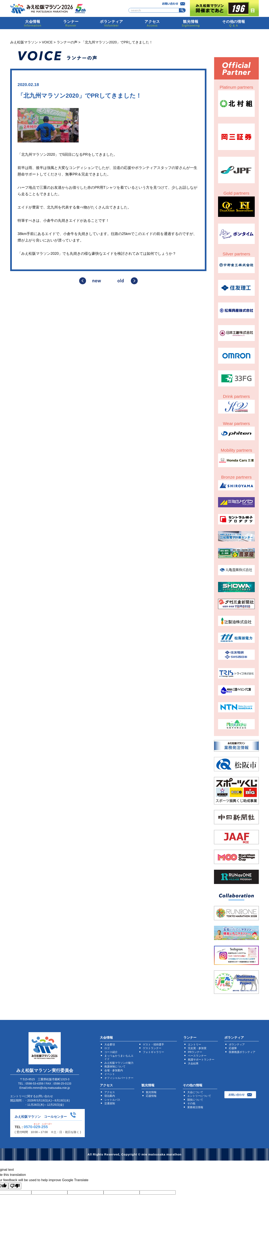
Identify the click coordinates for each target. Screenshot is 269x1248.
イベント (109, 1074)
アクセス (109, 1092)
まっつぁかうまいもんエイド (118, 1057)
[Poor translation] (14, 1186)
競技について (195, 1099)
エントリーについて (199, 1095)
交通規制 (109, 1103)
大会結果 (193, 1063)
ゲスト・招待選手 (153, 1044)
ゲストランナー (152, 1048)
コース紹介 (111, 1052)
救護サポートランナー (201, 1059)
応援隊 (233, 1048)
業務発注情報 (195, 1107)
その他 (191, 1103)
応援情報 (151, 1095)
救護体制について (115, 1066)
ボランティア (237, 1044)
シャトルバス (112, 1099)
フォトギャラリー (153, 1052)
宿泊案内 (109, 1095)
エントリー (194, 1044)
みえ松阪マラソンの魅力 (118, 1062)
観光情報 (151, 1092)
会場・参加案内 (113, 1070)
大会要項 (109, 1044)
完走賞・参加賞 (197, 1048)
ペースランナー (197, 1055)
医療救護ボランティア (242, 1052)
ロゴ (107, 1048)
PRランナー (195, 1052)
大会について (195, 1092)
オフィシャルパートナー (118, 1077)
